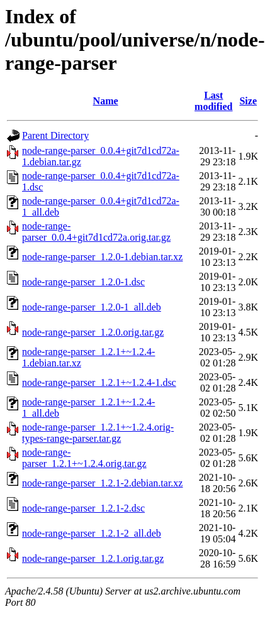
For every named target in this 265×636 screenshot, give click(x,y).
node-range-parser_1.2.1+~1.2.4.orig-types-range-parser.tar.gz (98, 433)
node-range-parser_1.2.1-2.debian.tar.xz (102, 483)
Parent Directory (55, 135)
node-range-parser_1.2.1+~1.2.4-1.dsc (99, 382)
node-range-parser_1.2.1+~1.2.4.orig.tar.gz (84, 458)
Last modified (213, 101)
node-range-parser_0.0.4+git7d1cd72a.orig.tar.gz (96, 232)
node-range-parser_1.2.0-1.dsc (83, 282)
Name (105, 101)
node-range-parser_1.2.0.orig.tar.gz (93, 332)
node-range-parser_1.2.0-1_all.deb (91, 307)
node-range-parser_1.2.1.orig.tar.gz (93, 558)
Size (248, 101)
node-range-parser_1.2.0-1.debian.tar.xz (102, 256)
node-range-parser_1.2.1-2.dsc (83, 508)
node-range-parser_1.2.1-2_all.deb (91, 533)
